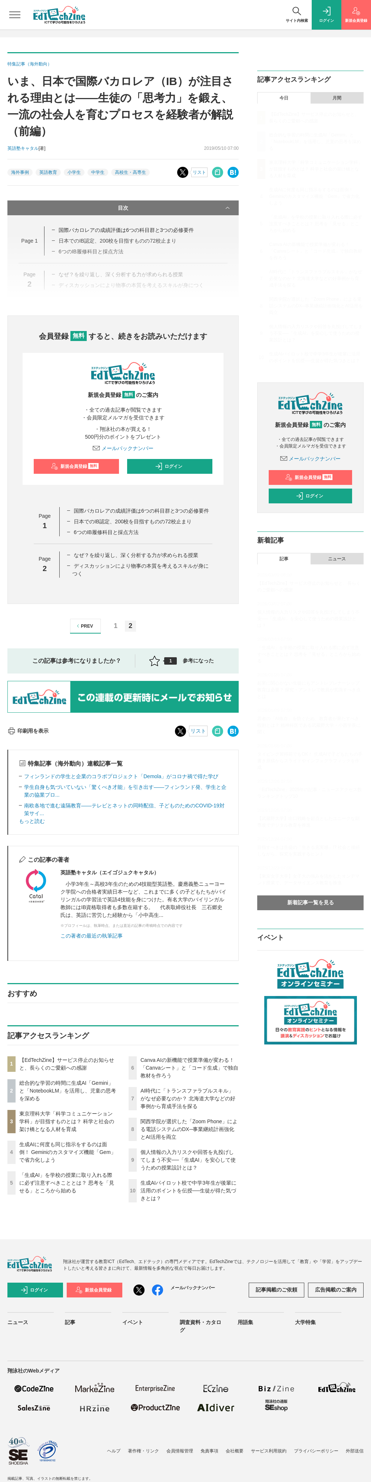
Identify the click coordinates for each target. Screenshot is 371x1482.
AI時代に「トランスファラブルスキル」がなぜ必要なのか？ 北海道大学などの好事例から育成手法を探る (187, 1098)
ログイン (168, 466)
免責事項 (209, 1451)
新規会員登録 (75, 466)
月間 (336, 98)
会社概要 (235, 1451)
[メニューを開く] (15, 15)
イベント (132, 1322)
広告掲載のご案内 (336, 1290)
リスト (199, 172)
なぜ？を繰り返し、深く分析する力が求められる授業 (136, 555)
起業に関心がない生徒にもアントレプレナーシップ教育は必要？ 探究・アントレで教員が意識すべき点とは (309, 690)
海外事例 (20, 172)
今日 (283, 98)
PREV (84, 626)
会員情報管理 (179, 1451)
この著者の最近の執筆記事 (91, 936)
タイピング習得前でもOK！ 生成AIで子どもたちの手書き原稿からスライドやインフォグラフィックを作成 (309, 761)
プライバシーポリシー (316, 1451)
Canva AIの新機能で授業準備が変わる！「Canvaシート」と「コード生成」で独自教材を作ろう (189, 1067)
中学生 (98, 172)
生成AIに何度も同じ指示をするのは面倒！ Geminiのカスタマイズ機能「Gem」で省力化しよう (67, 1152)
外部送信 (355, 1451)
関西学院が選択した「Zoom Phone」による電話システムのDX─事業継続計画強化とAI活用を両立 (189, 1129)
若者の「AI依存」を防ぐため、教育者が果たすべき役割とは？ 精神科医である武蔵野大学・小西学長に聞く (309, 725)
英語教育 (48, 172)
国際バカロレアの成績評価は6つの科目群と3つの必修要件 (126, 230)
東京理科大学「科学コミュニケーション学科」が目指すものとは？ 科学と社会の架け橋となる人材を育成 (66, 1121)
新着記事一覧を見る (310, 902)
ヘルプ (113, 1451)
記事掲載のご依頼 (276, 1290)
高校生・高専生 (130, 172)
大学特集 (305, 1322)
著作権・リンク (143, 1451)
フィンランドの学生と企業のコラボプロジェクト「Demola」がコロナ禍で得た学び (121, 776)
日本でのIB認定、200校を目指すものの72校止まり (133, 521)
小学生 (74, 172)
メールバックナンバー (123, 448)
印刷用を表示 (28, 731)
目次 (174, 208)
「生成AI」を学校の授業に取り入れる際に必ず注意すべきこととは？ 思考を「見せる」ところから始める (66, 1183)
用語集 (245, 1322)
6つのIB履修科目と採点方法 (106, 532)
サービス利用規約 (268, 1451)
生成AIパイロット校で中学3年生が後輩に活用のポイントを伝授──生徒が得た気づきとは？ (188, 1190)
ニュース (337, 558)
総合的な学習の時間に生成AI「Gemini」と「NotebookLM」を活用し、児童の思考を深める (67, 1090)
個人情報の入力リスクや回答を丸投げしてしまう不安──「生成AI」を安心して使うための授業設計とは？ (188, 1160)
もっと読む (32, 821)
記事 (283, 558)
